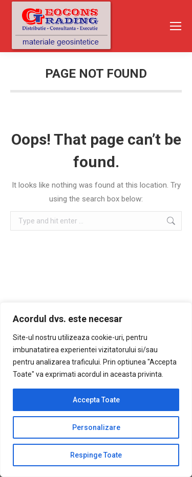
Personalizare (96, 427)
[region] (96, 389)
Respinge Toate (96, 455)
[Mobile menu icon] (175, 26)
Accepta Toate (96, 400)
